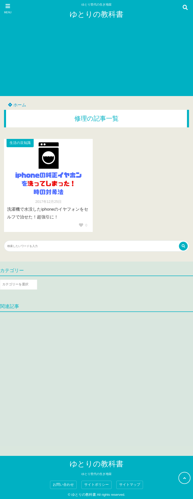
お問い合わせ (63, 484)
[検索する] (183, 246)
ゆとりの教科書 (96, 14)
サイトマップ (129, 484)
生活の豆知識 (20, 143)
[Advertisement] (96, 61)
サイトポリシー (96, 484)
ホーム (17, 105)
